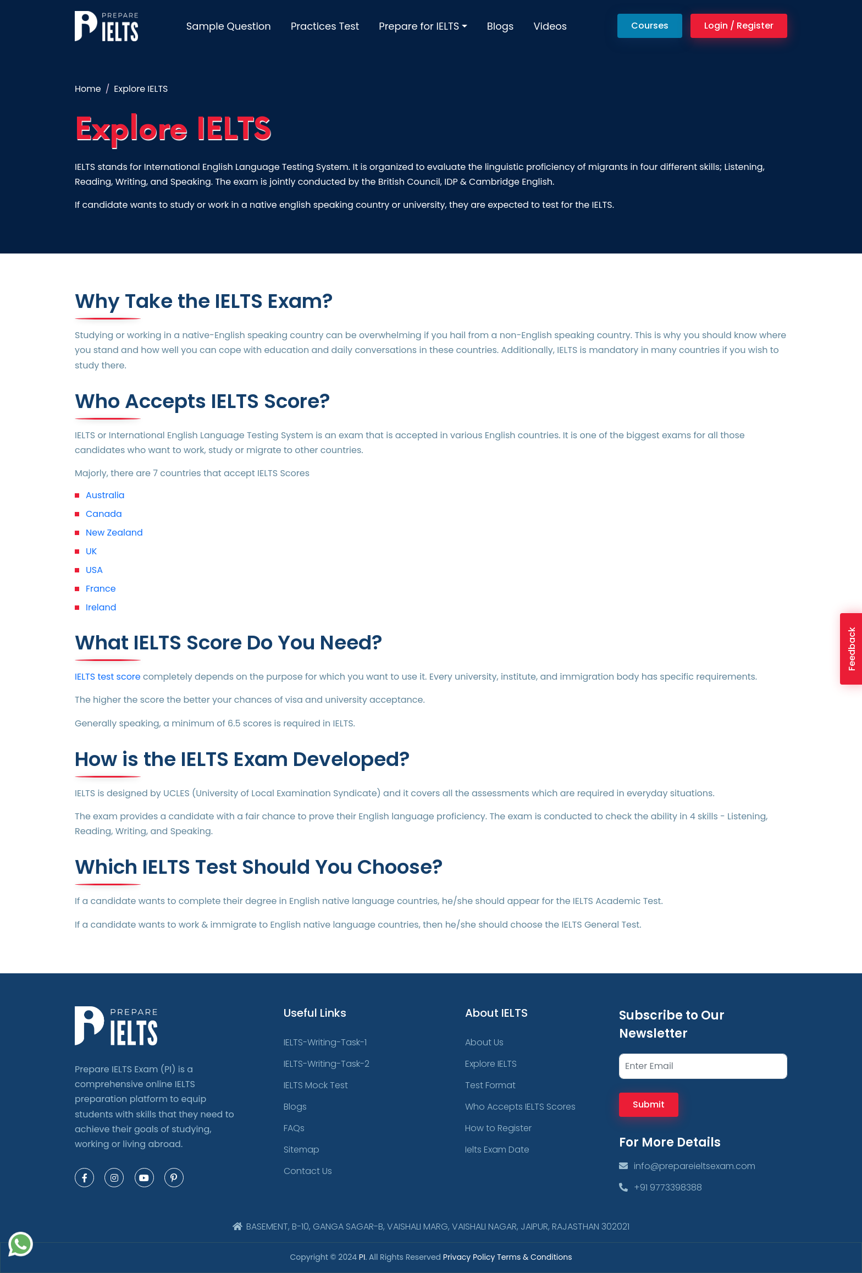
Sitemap (301, 1149)
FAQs (294, 1128)
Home (88, 88)
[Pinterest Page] (174, 1177)
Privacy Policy (470, 1257)
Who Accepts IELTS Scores (520, 1106)
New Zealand (114, 532)
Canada (104, 514)
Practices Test (325, 26)
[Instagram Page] (114, 1177)
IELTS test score (108, 676)
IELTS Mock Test (316, 1085)
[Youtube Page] (144, 1177)
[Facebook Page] (84, 1177)
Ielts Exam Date (497, 1149)
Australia (105, 495)
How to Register (498, 1128)
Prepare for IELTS (419, 26)
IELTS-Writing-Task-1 (325, 1042)
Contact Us (308, 1171)
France (101, 588)
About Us (484, 1042)
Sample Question (228, 26)
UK (91, 551)
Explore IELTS (491, 1063)
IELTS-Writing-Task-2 (326, 1063)
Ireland (101, 607)
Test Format (490, 1085)
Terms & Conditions (534, 1257)
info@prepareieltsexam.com (687, 1166)
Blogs (500, 26)
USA (94, 570)
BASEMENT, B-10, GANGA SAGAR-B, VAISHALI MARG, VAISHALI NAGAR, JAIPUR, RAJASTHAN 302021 (431, 1226)
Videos (550, 26)
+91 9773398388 (660, 1187)
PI (362, 1257)
